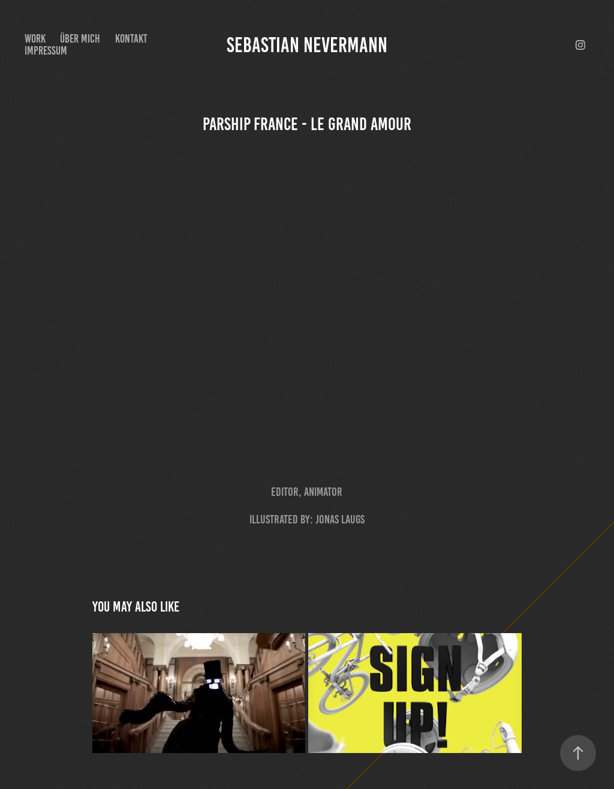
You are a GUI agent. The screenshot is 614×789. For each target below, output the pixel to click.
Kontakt (131, 38)
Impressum (46, 50)
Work (35, 38)
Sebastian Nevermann (307, 45)
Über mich (80, 38)
